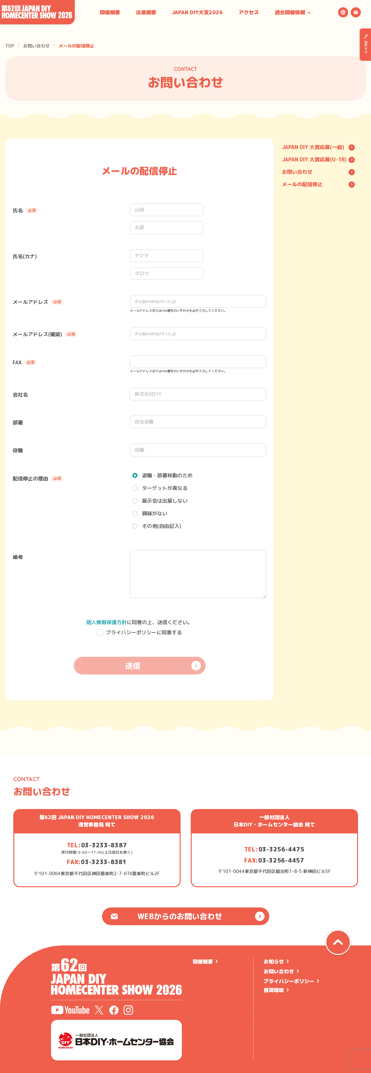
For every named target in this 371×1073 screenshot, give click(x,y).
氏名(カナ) (25, 256)
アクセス (249, 12)
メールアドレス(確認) (45, 334)
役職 (18, 450)
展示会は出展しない (165, 500)
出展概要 (146, 12)
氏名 (25, 210)
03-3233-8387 (104, 845)
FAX (25, 362)
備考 (18, 557)
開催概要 (110, 12)
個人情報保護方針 (106, 622)
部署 (18, 422)
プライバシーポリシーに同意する (144, 632)
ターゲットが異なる (165, 488)
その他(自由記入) (161, 526)
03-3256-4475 (281, 849)
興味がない (154, 513)
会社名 (20, 394)
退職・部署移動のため (167, 475)
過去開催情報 (290, 12)
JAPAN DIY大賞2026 (197, 12)
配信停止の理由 (38, 478)
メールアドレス (38, 301)
